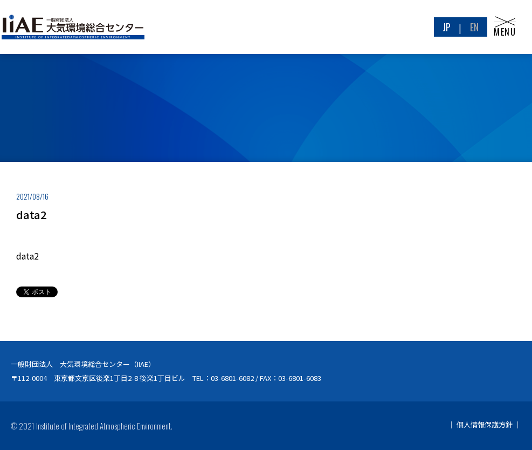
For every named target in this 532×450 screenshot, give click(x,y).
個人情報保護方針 (485, 424)
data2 (27, 255)
